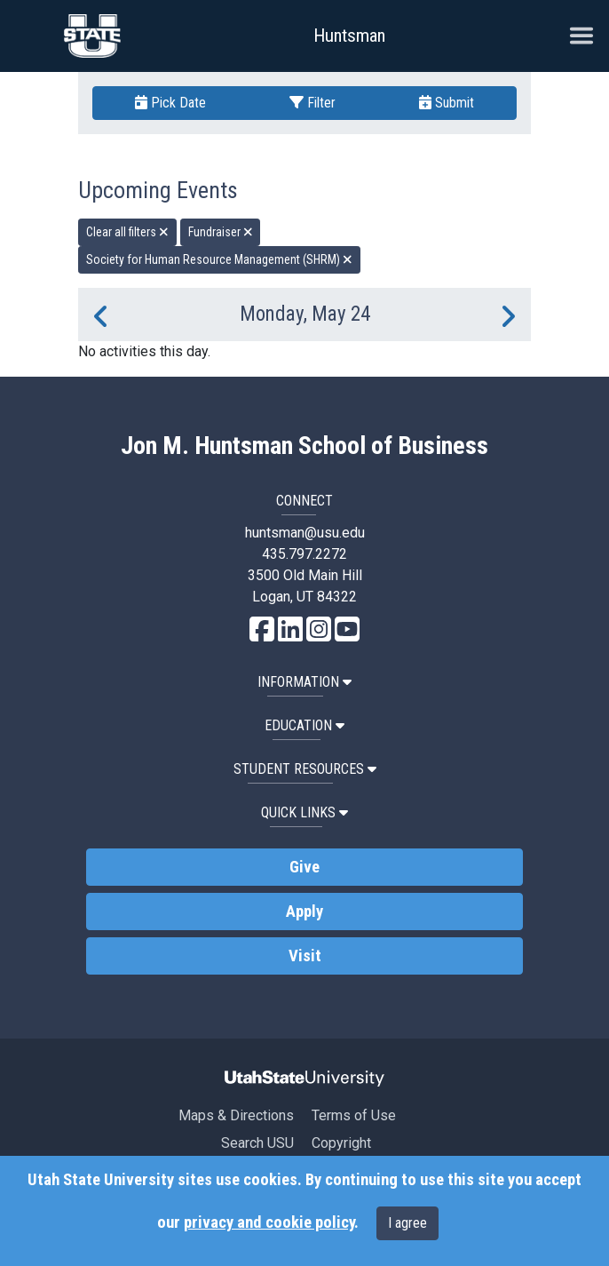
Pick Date (170, 102)
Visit (305, 956)
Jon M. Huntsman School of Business (304, 446)
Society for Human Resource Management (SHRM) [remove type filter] (219, 259)
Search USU (257, 1143)
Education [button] (304, 725)
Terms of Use (354, 1115)
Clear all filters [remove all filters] (127, 232)
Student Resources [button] (304, 768)
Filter (312, 102)
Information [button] (304, 681)
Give (304, 867)
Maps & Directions (236, 1115)
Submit (446, 102)
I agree (407, 1222)
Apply (304, 911)
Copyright (341, 1143)
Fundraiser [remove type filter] (220, 232)
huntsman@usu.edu (305, 532)
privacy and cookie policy (269, 1222)
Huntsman (349, 35)
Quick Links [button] (304, 812)
